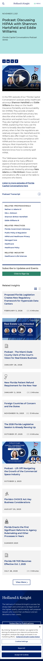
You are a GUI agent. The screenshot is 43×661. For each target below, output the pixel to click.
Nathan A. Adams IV (13, 209)
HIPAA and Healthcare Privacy (17, 236)
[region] (21, 641)
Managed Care (11, 240)
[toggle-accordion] (21, 194)
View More (21, 582)
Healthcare (9, 244)
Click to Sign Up (21, 274)
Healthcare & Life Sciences (16, 256)
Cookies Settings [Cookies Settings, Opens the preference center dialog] (21, 641)
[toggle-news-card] (36, 289)
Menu (38, 3)
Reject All (21, 648)
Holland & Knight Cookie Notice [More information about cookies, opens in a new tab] (28, 637)
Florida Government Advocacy (17, 229)
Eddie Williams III (12, 220)
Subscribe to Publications (21, 623)
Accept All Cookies (21, 655)
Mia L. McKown (11, 213)
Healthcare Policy (12, 248)
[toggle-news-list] (40, 289)
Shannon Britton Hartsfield (16, 217)
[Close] (39, 626)
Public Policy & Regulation (16, 233)
